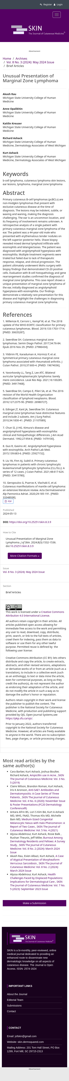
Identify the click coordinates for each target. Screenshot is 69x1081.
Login (58, 4)
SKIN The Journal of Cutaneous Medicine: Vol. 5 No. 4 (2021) (35, 828)
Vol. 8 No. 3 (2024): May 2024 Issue (30, 62)
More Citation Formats (24, 555)
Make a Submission (34, 903)
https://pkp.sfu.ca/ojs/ (19, 718)
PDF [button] (9, 501)
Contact (11, 1011)
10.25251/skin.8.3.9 (21, 546)
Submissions (14, 1005)
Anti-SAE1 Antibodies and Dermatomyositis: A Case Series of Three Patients (34, 793)
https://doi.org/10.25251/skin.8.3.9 (30, 522)
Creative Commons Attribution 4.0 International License (35, 613)
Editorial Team (15, 999)
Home (7, 59)
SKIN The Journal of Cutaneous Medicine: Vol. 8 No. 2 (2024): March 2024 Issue (35, 848)
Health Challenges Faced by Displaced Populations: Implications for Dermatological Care (36, 878)
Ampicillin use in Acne (43, 775)
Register (46, 4)
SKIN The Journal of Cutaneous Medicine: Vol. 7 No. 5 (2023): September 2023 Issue (37, 885)
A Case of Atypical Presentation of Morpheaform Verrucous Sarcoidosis (37, 859)
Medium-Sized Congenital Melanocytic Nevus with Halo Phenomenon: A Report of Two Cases (37, 822)
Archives (21, 59)
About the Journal (17, 994)
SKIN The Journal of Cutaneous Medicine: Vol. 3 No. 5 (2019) (37, 778)
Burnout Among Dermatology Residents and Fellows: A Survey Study (37, 841)
